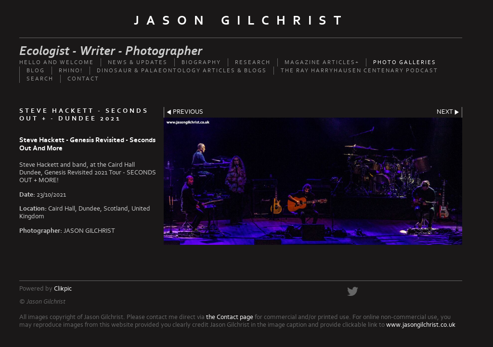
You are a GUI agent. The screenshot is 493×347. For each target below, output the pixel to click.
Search (39, 79)
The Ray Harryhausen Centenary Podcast (359, 70)
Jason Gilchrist (241, 20)
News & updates (138, 62)
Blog (35, 70)
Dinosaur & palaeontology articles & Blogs (182, 70)
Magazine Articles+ (322, 62)
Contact (83, 79)
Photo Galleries (404, 62)
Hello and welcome (56, 62)
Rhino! (71, 70)
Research (253, 62)
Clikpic (63, 289)
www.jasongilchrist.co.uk (420, 325)
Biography (201, 62)
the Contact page (229, 317)
